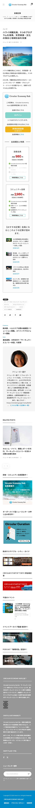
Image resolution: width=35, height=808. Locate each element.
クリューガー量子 (7, 42)
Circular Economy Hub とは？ (14, 799)
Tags (5, 299)
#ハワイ (21, 307)
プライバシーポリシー (17, 803)
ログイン (18, 115)
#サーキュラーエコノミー (9, 307)
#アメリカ (6, 304)
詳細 (9, 743)
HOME (4, 16)
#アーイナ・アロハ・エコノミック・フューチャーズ (15, 302)
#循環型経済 (18, 309)
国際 (16, 16)
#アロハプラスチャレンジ (18, 304)
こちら (22, 134)
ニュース (11, 16)
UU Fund (21, 727)
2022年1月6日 (14, 457)
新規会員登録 (18, 129)
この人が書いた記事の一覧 (20, 405)
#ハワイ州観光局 (8, 309)
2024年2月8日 (15, 42)
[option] (17, 442)
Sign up (28, 774)
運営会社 (6, 803)
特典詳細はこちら (17, 178)
